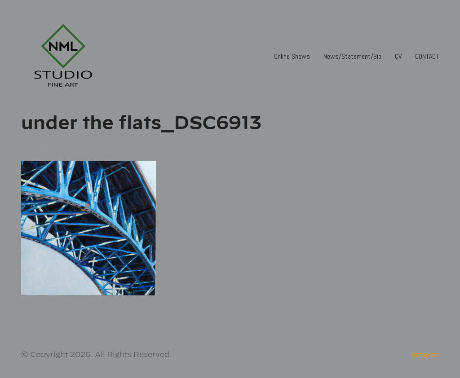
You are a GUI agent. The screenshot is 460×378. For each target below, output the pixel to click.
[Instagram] (425, 354)
